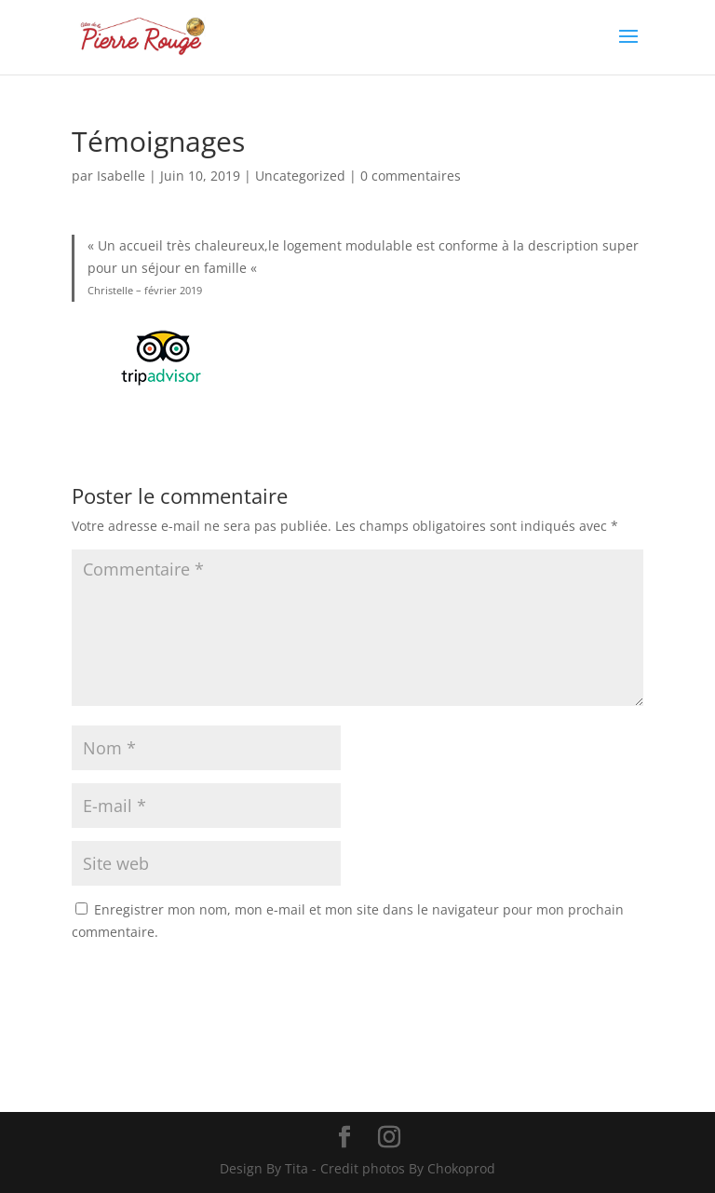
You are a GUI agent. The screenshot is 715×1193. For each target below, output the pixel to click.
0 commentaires (410, 175)
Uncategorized (300, 175)
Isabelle (121, 175)
